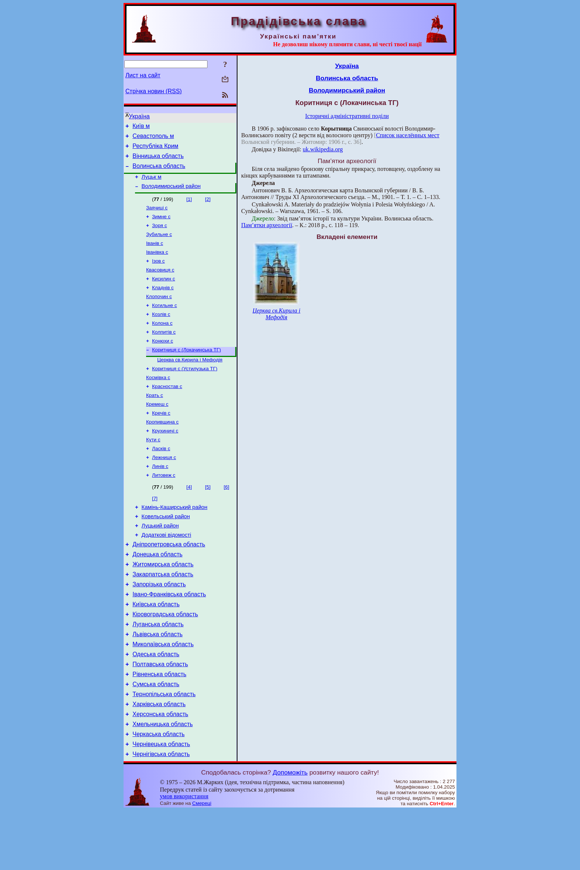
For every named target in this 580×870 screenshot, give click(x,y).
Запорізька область (159, 625)
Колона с (162, 341)
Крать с (154, 419)
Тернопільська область (164, 747)
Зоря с (159, 235)
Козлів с (161, 331)
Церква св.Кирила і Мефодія (189, 381)
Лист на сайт (143, 75)
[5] (207, 517)
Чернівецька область (161, 802)
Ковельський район (166, 549)
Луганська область (157, 669)
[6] (226, 517)
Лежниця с (164, 486)
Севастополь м (153, 138)
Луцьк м (152, 183)
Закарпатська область (162, 614)
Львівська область (157, 680)
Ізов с (158, 274)
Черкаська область (158, 791)
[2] (207, 207)
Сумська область (155, 736)
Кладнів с (163, 303)
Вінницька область (157, 160)
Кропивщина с (162, 448)
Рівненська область (159, 725)
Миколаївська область (162, 691)
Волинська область (158, 171)
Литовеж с (163, 506)
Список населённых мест (407, 135)
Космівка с (158, 400)
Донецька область (157, 592)
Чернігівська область (161, 813)
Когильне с (164, 322)
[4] (189, 517)
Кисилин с (163, 293)
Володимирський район (171, 194)
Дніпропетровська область (168, 580)
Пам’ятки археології (266, 225)
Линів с (160, 496)
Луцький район (160, 560)
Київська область (155, 647)
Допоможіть (290, 832)
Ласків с (161, 477)
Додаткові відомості (166, 570)
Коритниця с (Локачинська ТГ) (186, 370)
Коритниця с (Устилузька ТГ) (185, 390)
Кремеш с (157, 429)
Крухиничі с (165, 458)
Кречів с (161, 438)
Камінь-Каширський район (175, 539)
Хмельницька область (162, 780)
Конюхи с (162, 360)
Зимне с (161, 226)
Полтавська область (160, 714)
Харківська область (159, 758)
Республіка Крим (155, 149)
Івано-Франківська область (169, 636)
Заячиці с (157, 216)
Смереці (202, 863)
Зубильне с (159, 245)
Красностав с (167, 409)
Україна (139, 116)
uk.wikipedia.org (323, 149)
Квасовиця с (160, 283)
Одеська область (155, 702)
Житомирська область (162, 603)
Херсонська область (160, 769)
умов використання (184, 856)
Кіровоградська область (165, 658)
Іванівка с (157, 264)
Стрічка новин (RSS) (153, 91)
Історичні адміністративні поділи (347, 116)
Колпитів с (164, 351)
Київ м (141, 127)
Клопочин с (159, 312)
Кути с (153, 467)
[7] (155, 529)
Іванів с (154, 254)
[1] (189, 207)
